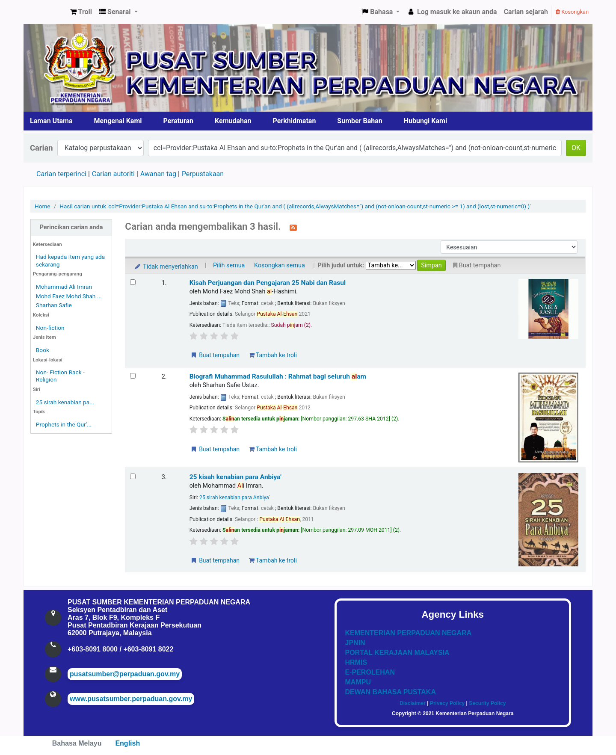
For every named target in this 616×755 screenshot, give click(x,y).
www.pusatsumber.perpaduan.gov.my (131, 698)
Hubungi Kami (425, 121)
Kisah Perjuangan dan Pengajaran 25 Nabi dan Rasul (268, 283)
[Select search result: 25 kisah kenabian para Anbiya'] (133, 476)
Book (42, 349)
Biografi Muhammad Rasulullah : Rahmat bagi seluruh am (278, 376)
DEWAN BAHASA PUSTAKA (390, 692)
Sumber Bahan (359, 121)
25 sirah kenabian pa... (65, 402)
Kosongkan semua (279, 265)
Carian (41, 147)
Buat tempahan (215, 355)
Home (42, 206)
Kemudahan (233, 121)
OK (576, 148)
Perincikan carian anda (71, 227)
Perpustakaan (203, 174)
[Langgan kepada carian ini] (293, 227)
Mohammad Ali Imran (64, 286)
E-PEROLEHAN (370, 672)
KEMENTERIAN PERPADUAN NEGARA (408, 633)
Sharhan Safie (54, 305)
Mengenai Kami (118, 121)
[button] (81, 12)
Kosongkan (572, 12)
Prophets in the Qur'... (64, 424)
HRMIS (356, 662)
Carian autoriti (113, 174)
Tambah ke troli (273, 355)
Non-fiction (50, 327)
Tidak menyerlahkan (165, 266)
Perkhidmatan (294, 121)
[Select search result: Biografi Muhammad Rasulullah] (133, 376)
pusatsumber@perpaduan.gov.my (125, 674)
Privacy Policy (447, 703)
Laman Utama (51, 121)
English (127, 743)
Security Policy (487, 703)
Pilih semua (229, 265)
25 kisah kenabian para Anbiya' (235, 477)
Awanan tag (158, 174)
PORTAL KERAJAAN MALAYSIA (397, 652)
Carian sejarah (526, 12)
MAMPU (358, 682)
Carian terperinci (61, 174)
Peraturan (178, 121)
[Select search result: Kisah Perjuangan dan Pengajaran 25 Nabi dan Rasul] (133, 282)
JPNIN (355, 642)
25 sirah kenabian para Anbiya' (234, 497)
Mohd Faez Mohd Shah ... (69, 296)
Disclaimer (413, 703)
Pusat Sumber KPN (45, 12)
